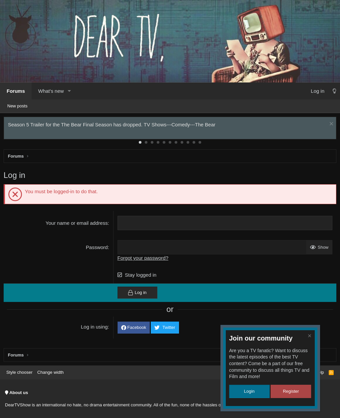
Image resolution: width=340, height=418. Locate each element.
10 (194, 143)
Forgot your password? (143, 259)
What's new (51, 91)
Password (97, 248)
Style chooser (19, 372)
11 (200, 143)
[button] (69, 90)
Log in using (94, 328)
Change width (50, 372)
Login (249, 391)
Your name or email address (77, 224)
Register (291, 391)
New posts (17, 105)
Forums (16, 91)
